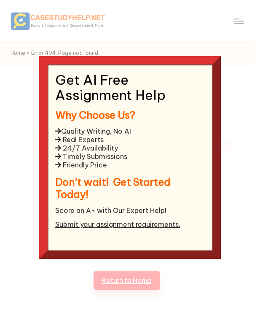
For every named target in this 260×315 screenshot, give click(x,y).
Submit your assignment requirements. (117, 224)
